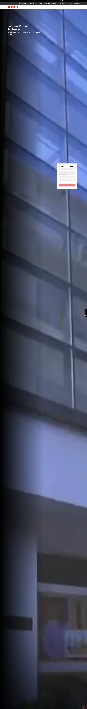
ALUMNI (45, 3)
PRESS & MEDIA (33, 3)
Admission (44, 6)
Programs (32, 6)
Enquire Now (85, 313)
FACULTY (40, 3)
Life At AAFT (51, 6)
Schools (26, 6)
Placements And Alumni (61, 6)
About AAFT (71, 6)
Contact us (78, 6)
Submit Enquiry (67, 185)
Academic (38, 6)
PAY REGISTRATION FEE (23, 3)
